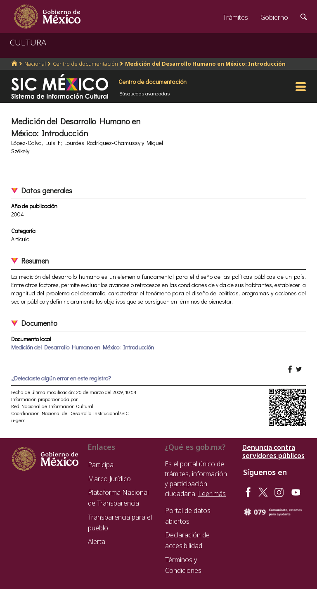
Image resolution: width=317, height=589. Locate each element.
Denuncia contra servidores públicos (273, 451)
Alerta (96, 541)
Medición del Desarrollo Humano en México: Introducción (205, 63)
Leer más (212, 493)
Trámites (235, 17)
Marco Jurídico (109, 478)
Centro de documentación (85, 63)
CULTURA (28, 42)
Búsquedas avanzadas (144, 93)
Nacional (35, 63)
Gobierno (274, 17)
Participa (101, 464)
